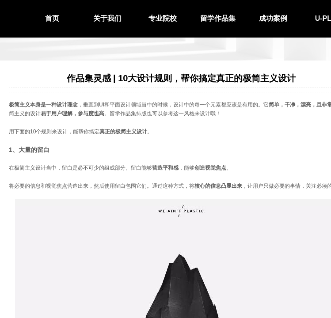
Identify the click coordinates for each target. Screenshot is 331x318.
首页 (52, 18)
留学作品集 (218, 18)
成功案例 (273, 18)
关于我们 (107, 18)
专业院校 (162, 18)
